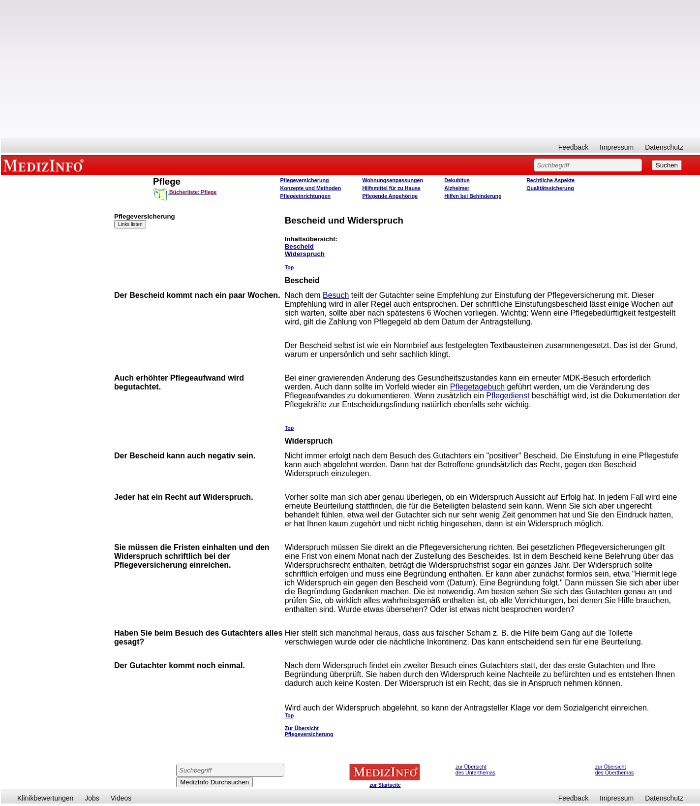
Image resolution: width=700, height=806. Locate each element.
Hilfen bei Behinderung (473, 196)
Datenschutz (664, 147)
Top (289, 267)
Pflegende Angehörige (390, 196)
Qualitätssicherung (550, 188)
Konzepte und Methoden (310, 188)
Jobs (92, 798)
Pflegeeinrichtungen (305, 196)
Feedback (573, 147)
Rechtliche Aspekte (550, 180)
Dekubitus (457, 180)
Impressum (617, 147)
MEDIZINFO (45, 165)
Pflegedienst (507, 395)
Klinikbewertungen (45, 798)
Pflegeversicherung (304, 180)
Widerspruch (305, 254)
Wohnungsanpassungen (392, 180)
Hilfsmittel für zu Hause (391, 188)
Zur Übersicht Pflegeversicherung (309, 731)
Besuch (336, 295)
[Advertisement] (351, 69)
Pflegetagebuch (477, 387)
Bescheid (299, 246)
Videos (121, 798)
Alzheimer (456, 188)
